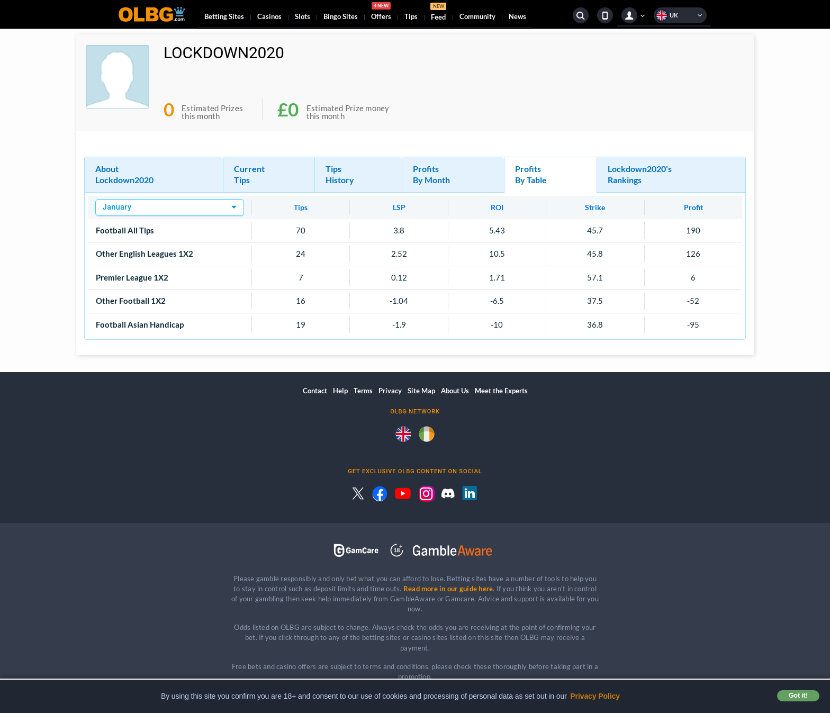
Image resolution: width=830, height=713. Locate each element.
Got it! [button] (798, 695)
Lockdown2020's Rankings (640, 174)
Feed (438, 13)
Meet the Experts (501, 390)
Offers (381, 13)
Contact (315, 390)
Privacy (390, 390)
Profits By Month (431, 174)
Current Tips (249, 174)
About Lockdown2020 (124, 174)
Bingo (340, 16)
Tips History (340, 174)
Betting (224, 16)
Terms (363, 390)
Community (477, 16)
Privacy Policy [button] (595, 696)
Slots (302, 16)
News (517, 16)
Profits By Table (531, 174)
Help (340, 390)
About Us (455, 390)
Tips (411, 16)
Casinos (269, 16)
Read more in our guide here (448, 588)
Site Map (421, 390)
